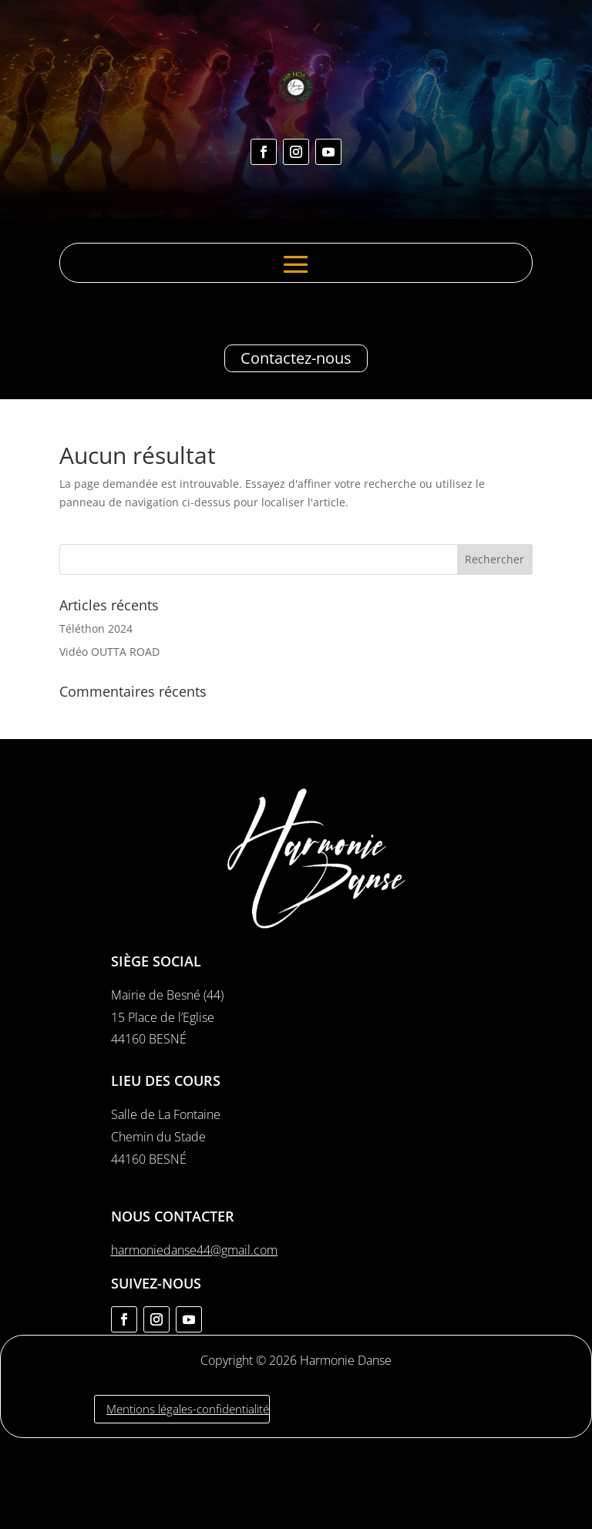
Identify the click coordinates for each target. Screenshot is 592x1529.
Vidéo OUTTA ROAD (109, 651)
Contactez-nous (296, 358)
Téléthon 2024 (96, 628)
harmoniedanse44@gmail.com (194, 1250)
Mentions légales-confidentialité (187, 1408)
